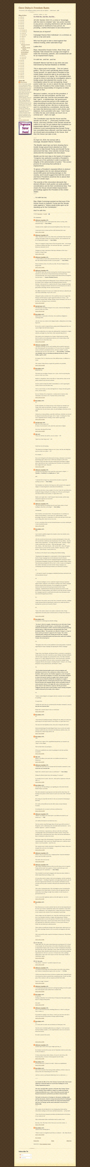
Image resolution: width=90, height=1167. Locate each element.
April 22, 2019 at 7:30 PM (39, 782)
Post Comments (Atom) (45, 1144)
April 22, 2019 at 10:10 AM (40, 365)
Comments (23, 1157)
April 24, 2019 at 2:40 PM (39, 1018)
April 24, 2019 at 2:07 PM (39, 1004)
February (23, 57)
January (23, 58)
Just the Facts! (38, 306)
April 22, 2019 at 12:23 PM (40, 419)
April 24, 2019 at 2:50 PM (39, 1041)
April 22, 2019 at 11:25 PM (40, 849)
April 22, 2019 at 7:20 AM (39, 232)
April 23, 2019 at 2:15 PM (39, 898)
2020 (21, 26)
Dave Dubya (23, 82)
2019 (21, 28)
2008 (21, 76)
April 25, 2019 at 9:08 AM (39, 1134)
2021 (21, 25)
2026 (21, 17)
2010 (21, 73)
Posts (21, 1155)
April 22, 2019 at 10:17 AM (40, 397)
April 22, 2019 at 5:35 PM (39, 525)
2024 (21, 20)
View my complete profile (24, 119)
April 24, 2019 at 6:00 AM (39, 991)
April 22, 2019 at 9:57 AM (39, 311)
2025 (21, 18)
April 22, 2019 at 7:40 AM (39, 267)
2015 (21, 65)
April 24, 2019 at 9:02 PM (39, 1124)
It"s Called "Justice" (25, 50)
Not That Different (24, 52)
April (22, 43)
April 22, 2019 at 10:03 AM (40, 341)
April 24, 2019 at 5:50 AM (39, 983)
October (23, 33)
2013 (21, 68)
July (22, 38)
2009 (21, 74)
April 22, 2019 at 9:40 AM (39, 303)
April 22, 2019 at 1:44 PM (39, 466)
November (23, 31)
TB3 (36, 434)
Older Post (69, 1140)
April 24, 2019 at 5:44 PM (39, 1065)
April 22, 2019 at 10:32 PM (40, 810)
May (22, 41)
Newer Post (36, 1140)
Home (52, 1140)
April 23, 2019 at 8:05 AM (39, 861)
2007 (21, 77)
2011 (21, 71)
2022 (21, 23)
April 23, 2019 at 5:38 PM (39, 958)
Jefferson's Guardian (40, 220)
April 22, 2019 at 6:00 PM (39, 733)
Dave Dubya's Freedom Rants (34, 7)
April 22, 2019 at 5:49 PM (39, 616)
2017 (21, 61)
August (22, 36)
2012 (21, 69)
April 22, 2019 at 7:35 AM (39, 254)
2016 (21, 63)
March (22, 55)
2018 (21, 60)
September (23, 34)
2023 (21, 22)
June (22, 39)
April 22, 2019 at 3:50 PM (39, 500)
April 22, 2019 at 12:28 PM (40, 431)
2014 (21, 66)
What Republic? (24, 53)
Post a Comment (38, 1137)
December (23, 30)
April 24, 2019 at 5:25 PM (39, 1058)
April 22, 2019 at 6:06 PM (39, 753)
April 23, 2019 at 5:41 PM (39, 964)
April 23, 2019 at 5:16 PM (39, 939)
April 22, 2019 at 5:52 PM (39, 711)
